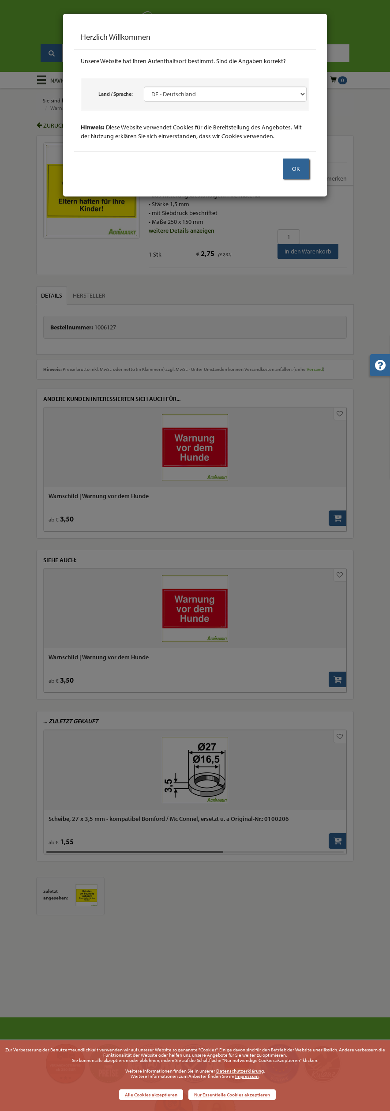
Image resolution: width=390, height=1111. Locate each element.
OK (296, 169)
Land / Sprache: (115, 94)
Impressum (247, 1076)
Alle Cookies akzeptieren (151, 1095)
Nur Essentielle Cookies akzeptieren (232, 1095)
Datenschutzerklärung (240, 1071)
